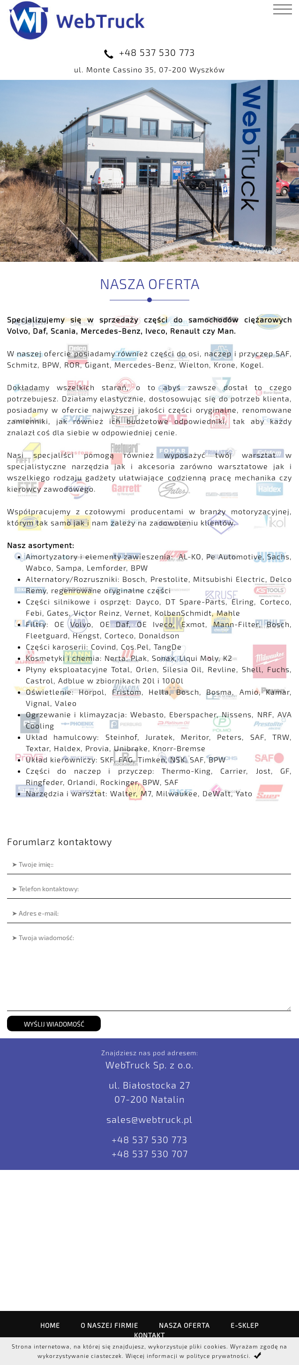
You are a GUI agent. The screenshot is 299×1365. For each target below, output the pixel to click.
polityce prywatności (218, 1355)
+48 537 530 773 (157, 52)
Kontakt (149, 1335)
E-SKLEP (245, 1325)
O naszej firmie (109, 1325)
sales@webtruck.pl (149, 1119)
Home (50, 1325)
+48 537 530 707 (150, 1153)
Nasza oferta (184, 1325)
